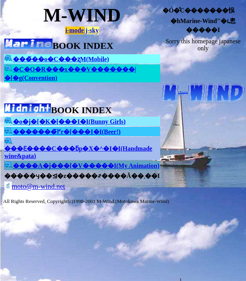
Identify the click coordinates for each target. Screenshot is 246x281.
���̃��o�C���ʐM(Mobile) (56, 59)
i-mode (74, 30)
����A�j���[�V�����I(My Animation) (81, 165)
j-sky (92, 30)
